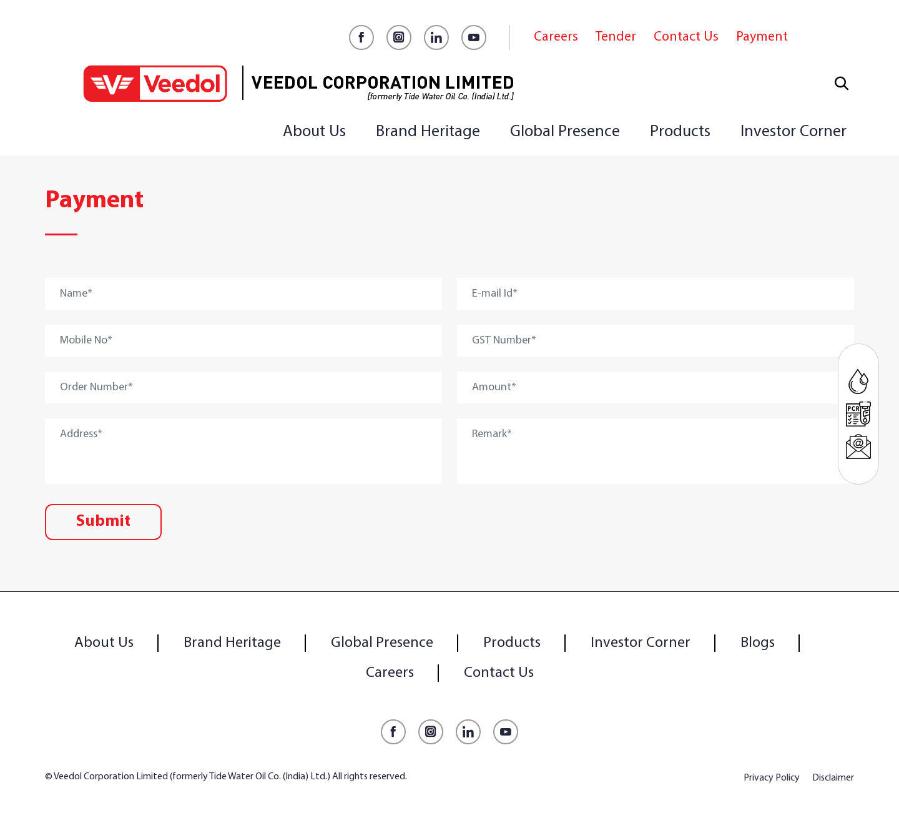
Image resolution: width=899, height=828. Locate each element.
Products (680, 132)
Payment (762, 37)
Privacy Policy (772, 778)
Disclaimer (833, 778)
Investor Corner (793, 132)
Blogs (757, 643)
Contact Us (686, 37)
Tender (616, 37)
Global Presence (565, 132)
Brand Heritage (428, 132)
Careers (556, 37)
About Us (314, 132)
